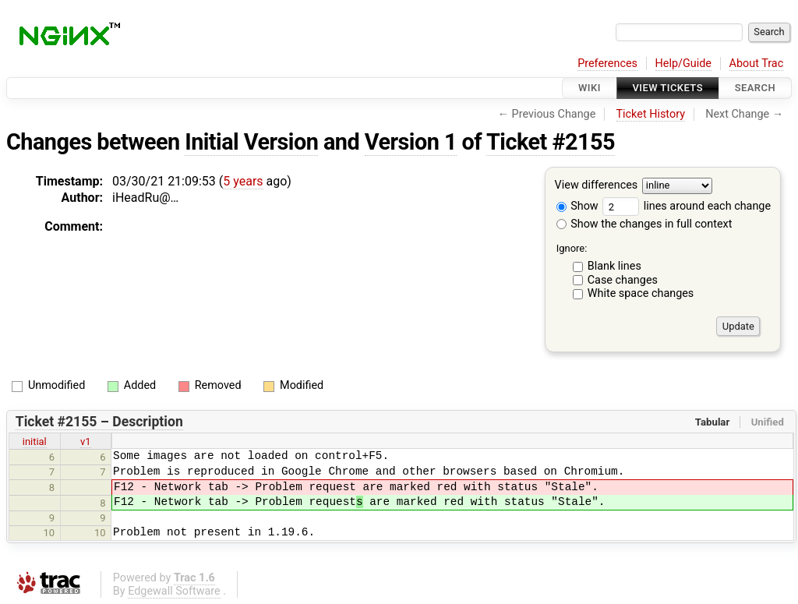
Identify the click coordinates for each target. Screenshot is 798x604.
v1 (85, 441)
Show (577, 206)
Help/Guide (683, 63)
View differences (596, 186)
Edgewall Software (174, 591)
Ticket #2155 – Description (99, 421)
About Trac (756, 63)
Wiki (589, 88)
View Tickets (668, 88)
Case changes (623, 280)
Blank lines (614, 266)
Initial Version (251, 142)
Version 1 (411, 142)
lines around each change (686, 206)
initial (35, 441)
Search (755, 88)
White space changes (641, 293)
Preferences (607, 63)
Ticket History (650, 114)
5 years (243, 181)
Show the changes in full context (644, 224)
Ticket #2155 (550, 142)
